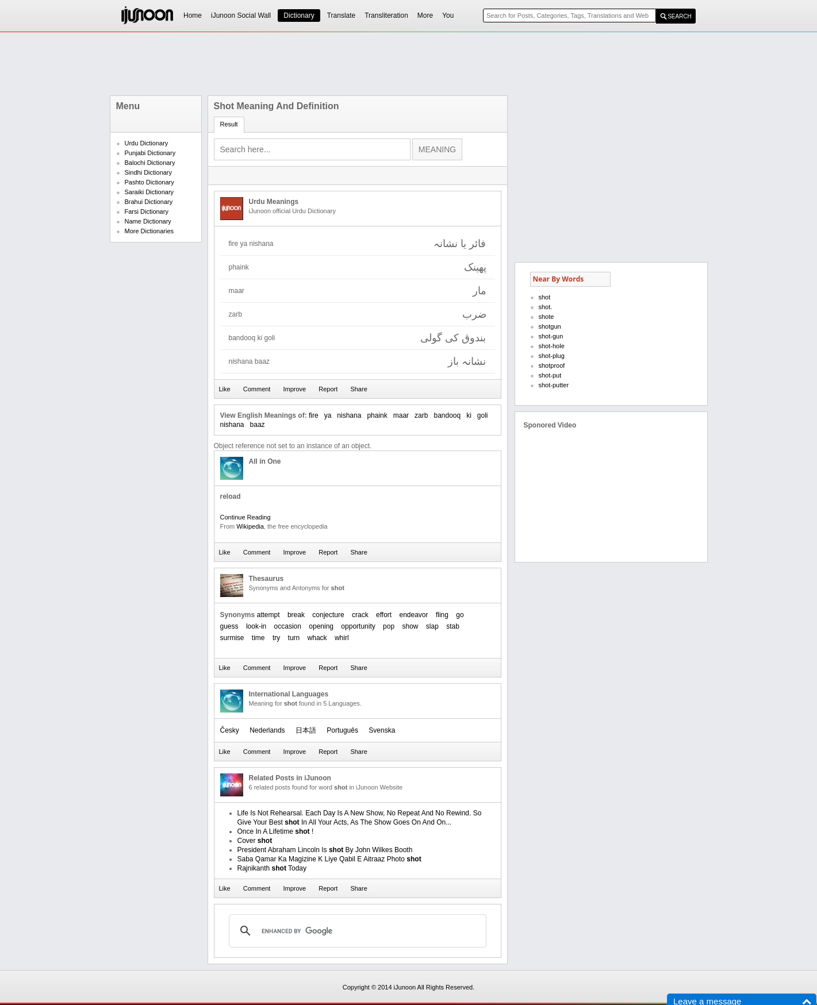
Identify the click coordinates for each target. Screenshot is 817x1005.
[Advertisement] (409, 64)
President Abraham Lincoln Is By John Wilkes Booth (325, 850)
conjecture (328, 615)
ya (328, 415)
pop (388, 626)
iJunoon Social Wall (241, 15)
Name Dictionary (148, 221)
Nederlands (267, 730)
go (459, 615)
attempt (268, 615)
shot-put (550, 375)
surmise (232, 638)
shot (545, 297)
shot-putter (554, 385)
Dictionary (298, 15)
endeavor (414, 615)
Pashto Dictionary (149, 182)
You (448, 15)
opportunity (358, 626)
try (276, 638)
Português (342, 730)
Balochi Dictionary (150, 162)
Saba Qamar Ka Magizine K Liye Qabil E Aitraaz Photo (329, 859)
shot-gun (551, 336)
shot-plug (552, 355)
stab (452, 626)
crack (360, 615)
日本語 (306, 730)
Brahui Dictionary (149, 201)
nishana (349, 415)
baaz (257, 425)
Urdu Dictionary (146, 143)
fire (314, 415)
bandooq (447, 415)
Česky (229, 730)
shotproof (552, 365)
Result (229, 124)
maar (401, 415)
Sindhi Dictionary (148, 172)
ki (468, 415)
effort (384, 615)
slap (432, 626)
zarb (421, 415)
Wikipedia (250, 526)
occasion (287, 626)
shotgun (550, 326)
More (425, 15)
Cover (255, 841)
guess (229, 626)
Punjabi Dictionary (150, 152)
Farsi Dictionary (146, 211)
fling (442, 615)
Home (192, 15)
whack (317, 638)
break (296, 615)
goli (482, 415)
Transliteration (386, 15)
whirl (342, 638)
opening (321, 626)
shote (546, 316)
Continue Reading (245, 517)
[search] (356, 931)
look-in (256, 626)
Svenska (382, 730)
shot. (546, 306)
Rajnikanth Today (272, 868)
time (258, 638)
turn (294, 638)
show (410, 626)
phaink (377, 415)
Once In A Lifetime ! (275, 831)
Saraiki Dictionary (149, 191)
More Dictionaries (149, 231)
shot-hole (552, 345)
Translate (341, 15)
